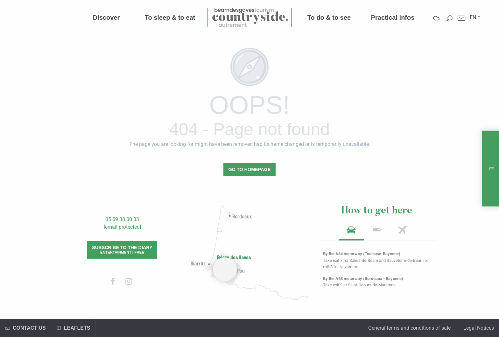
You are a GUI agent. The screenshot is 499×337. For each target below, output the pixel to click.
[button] (473, 18)
